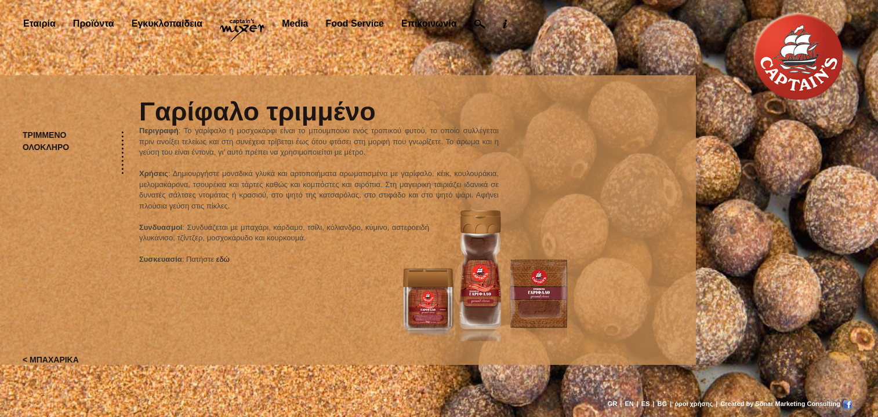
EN (629, 403)
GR (613, 403)
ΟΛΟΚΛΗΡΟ (46, 147)
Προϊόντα (93, 23)
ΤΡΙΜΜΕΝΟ (44, 135)
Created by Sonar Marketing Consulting (780, 403)
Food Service (354, 23)
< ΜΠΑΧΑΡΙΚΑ (51, 359)
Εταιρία (39, 23)
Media (295, 23)
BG (662, 403)
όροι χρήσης (693, 403)
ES (645, 403)
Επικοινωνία (429, 23)
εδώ (223, 259)
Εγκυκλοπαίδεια (167, 23)
